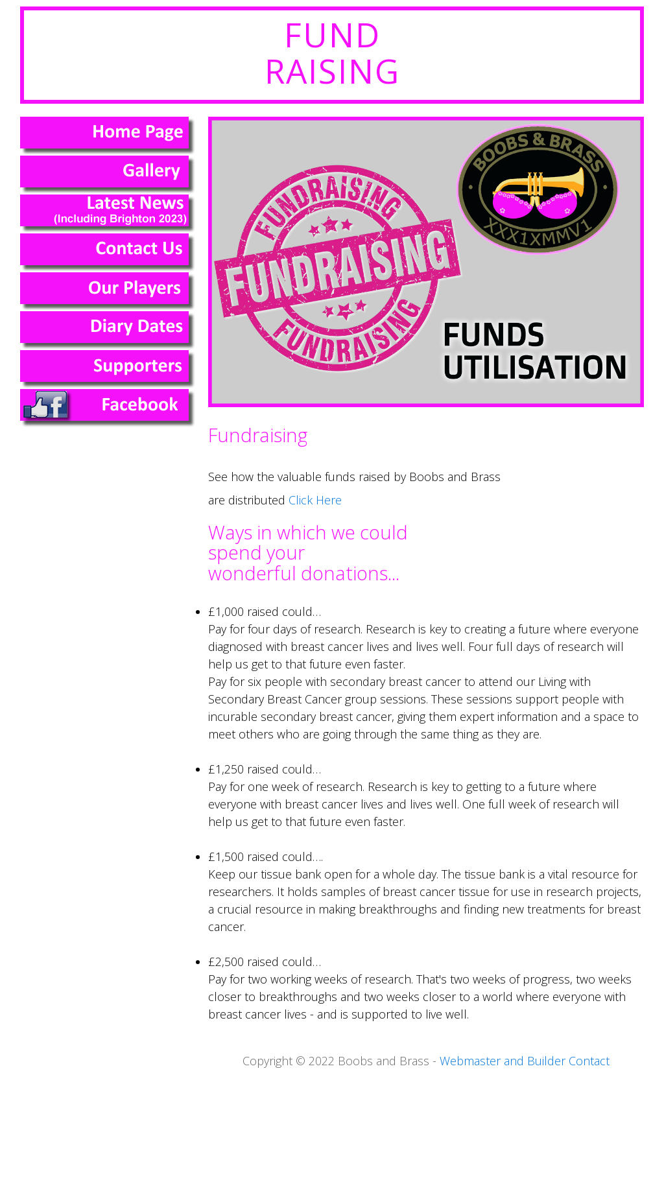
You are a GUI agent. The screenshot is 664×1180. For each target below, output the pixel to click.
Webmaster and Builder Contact (525, 1060)
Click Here (315, 500)
